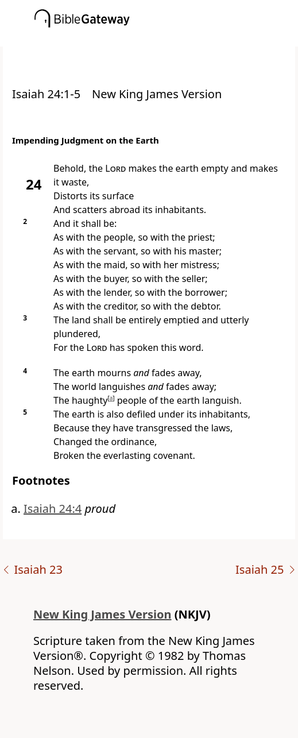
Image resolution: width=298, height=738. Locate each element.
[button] (166, 38)
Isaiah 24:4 (53, 508)
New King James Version (102, 614)
